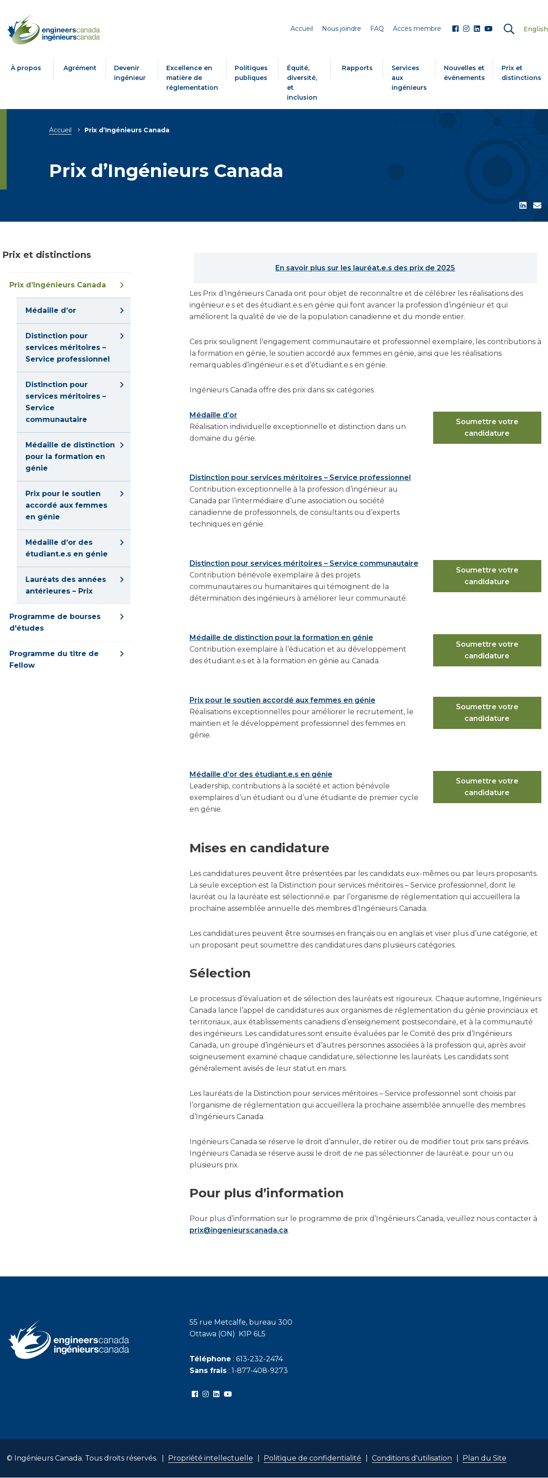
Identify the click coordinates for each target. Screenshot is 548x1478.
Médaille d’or (213, 415)
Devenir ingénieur (130, 73)
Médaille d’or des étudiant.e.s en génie (261, 774)
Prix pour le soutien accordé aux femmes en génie (282, 700)
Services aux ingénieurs (409, 78)
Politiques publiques (251, 73)
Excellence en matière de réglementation (192, 78)
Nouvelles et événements (464, 73)
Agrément (80, 68)
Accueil (60, 130)
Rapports (357, 68)
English (535, 29)
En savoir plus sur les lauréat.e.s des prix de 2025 (365, 268)
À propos (26, 68)
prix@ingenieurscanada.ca (239, 1230)
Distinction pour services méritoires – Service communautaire (304, 563)
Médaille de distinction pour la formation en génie (281, 637)
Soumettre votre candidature (487, 427)
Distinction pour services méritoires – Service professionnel (300, 477)
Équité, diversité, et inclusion (302, 82)
